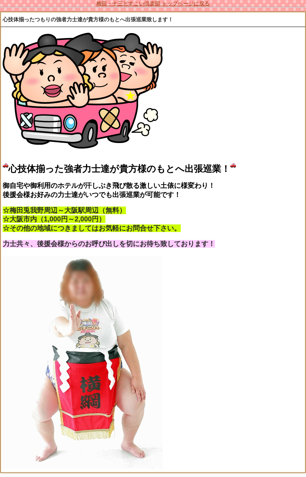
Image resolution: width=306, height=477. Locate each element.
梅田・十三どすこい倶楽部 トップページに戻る (153, 3)
